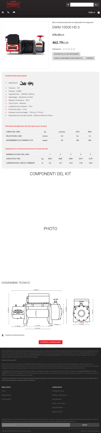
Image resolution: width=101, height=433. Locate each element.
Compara (89, 58)
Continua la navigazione (50, 342)
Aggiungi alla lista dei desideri (66, 54)
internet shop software (93, 431)
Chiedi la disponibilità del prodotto (68, 58)
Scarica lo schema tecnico (14, 335)
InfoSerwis (83, 431)
